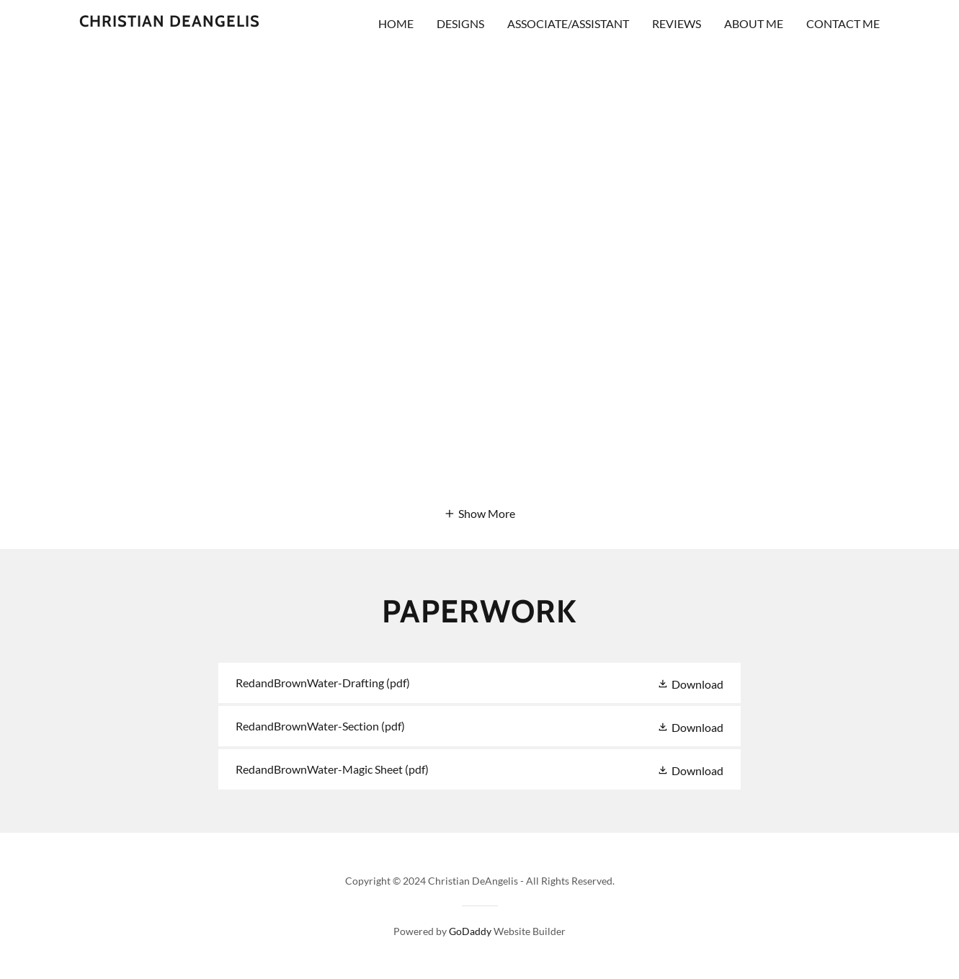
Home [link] (396, 23)
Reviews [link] (676, 23)
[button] (479, 512)
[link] (169, 22)
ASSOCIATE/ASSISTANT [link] (568, 23)
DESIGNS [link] (460, 23)
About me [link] (753, 23)
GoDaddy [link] (470, 931)
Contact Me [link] (843, 23)
